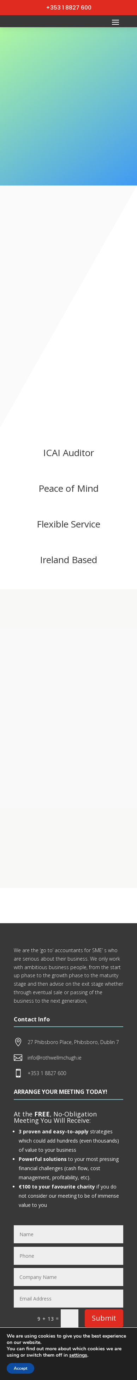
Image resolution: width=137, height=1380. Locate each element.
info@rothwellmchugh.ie (55, 1057)
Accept (20, 1368)
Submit (104, 1318)
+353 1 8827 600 (68, 8)
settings (78, 1355)
